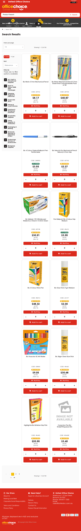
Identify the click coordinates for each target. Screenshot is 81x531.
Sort (5, 61)
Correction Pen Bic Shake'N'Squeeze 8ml (64, 426)
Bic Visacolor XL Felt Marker (35, 356)
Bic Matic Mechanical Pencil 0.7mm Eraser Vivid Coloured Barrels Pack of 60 (64, 83)
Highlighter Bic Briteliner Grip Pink (35, 425)
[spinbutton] (36, 111)
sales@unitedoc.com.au (63, 503)
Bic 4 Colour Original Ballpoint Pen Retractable (35, 151)
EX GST (73, 2)
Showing (40, 47)
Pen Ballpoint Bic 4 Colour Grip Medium (64, 220)
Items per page (9, 43)
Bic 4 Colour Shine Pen (36, 288)
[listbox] (14, 47)
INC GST (76, 2)
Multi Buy (36, 106)
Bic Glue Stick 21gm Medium (64, 288)
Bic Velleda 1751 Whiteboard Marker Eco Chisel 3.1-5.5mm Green (35, 220)
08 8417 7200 (64, 500)
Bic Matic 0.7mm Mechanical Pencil (35, 82)
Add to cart (36, 116)
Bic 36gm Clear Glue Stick (64, 356)
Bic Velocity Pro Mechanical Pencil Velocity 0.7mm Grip (64, 151)
